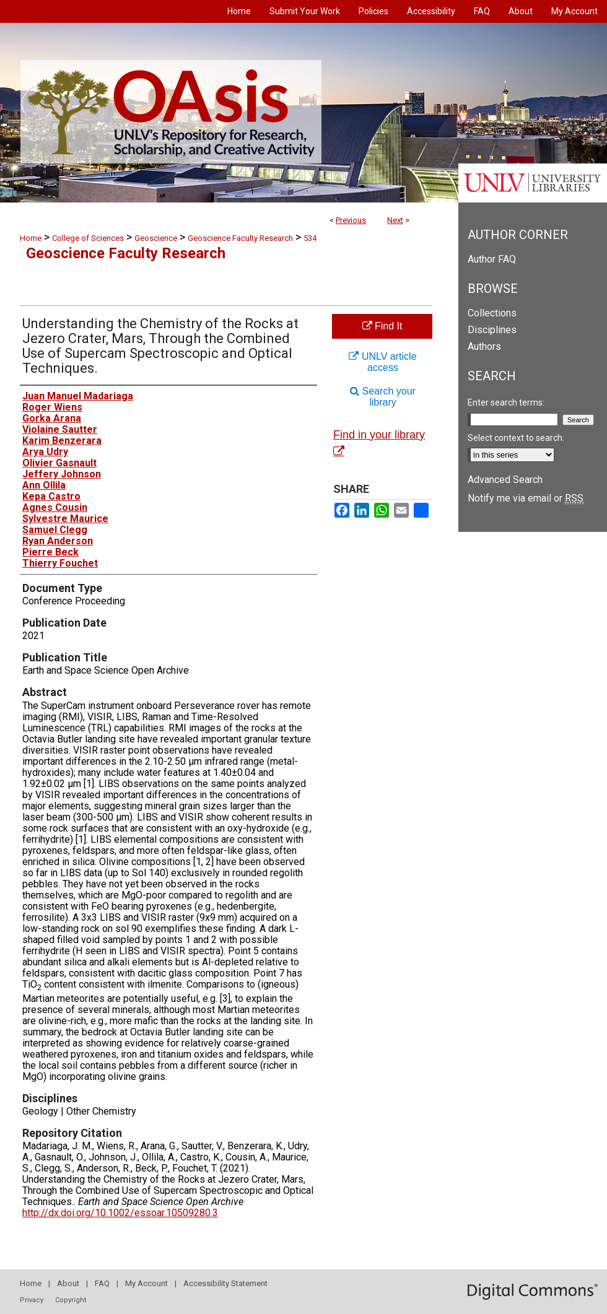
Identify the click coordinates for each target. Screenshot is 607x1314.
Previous (351, 220)
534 (310, 238)
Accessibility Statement (225, 1283)
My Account (146, 1283)
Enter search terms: (506, 402)
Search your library (383, 396)
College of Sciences (88, 238)
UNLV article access (382, 362)
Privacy (31, 1300)
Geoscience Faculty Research (240, 238)
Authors (484, 346)
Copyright (70, 1300)
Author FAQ (492, 259)
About (68, 1283)
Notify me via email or (525, 498)
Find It (382, 326)
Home (30, 238)
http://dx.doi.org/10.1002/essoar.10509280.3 (120, 1213)
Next (395, 220)
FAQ (102, 1283)
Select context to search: (516, 438)
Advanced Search (505, 479)
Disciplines (492, 330)
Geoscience (155, 238)
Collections (492, 313)
